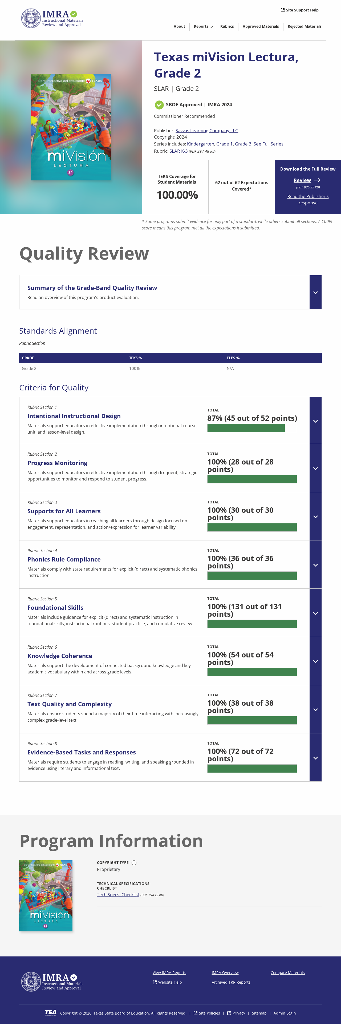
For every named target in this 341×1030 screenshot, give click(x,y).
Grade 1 (224, 144)
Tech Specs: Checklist (118, 901)
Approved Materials (263, 27)
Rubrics (227, 26)
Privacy (239, 1019)
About (179, 26)
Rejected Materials (307, 27)
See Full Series (268, 144)
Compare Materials (288, 978)
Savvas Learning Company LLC (207, 130)
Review (302, 180)
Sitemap (259, 1019)
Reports (201, 26)
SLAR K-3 (178, 151)
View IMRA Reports (169, 978)
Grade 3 (243, 144)
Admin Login (285, 1019)
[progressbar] (251, 433)
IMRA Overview (225, 978)
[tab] (170, 292)
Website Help (170, 988)
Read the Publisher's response (308, 199)
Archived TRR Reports (231, 988)
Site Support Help (302, 10)
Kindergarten (200, 144)
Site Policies (209, 1019)
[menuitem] (179, 26)
